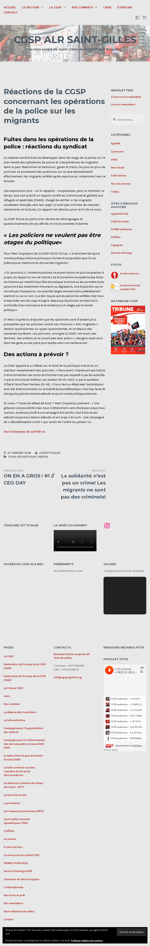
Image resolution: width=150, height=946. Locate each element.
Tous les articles (22, 456)
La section (30, 7)
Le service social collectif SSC (22, 855)
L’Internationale (13, 887)
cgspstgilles (49, 452)
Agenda (115, 143)
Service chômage (121, 252)
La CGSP (55, 7)
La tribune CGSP (13, 688)
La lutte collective (14, 720)
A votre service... (130, 273)
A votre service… (13, 847)
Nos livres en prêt (14, 895)
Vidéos (43, 456)
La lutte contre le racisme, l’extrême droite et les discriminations (19, 771)
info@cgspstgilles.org (68, 677)
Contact (11, 12)
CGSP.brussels (120, 221)
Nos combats (82, 7)
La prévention (12, 803)
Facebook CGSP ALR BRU (23, 564)
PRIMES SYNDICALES (16, 863)
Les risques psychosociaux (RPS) (24, 811)
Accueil (10, 7)
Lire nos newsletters (123, 104)
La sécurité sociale (15, 795)
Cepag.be (116, 245)
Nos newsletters (13, 903)
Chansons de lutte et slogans (21, 879)
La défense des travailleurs (20, 712)
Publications (118, 175)
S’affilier (124, 7)
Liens (107, 7)
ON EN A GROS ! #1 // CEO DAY (29, 477)
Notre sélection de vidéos (19, 911)
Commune (117, 151)
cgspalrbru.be (119, 213)
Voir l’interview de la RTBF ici (24, 431)
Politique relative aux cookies (87, 940)
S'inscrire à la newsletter (126, 96)
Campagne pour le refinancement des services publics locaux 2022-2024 (24, 744)
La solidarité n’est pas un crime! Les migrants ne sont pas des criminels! (80, 484)
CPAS (114, 159)
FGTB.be (116, 237)
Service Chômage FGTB (18, 871)
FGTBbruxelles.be (121, 229)
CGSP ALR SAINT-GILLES (75, 40)
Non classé (117, 167)
